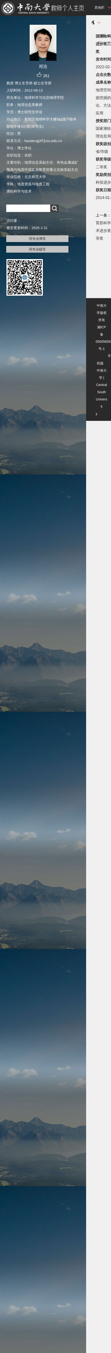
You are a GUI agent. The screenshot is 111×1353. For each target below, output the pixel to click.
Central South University (101, 399)
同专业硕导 (37, 249)
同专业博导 (37, 239)
